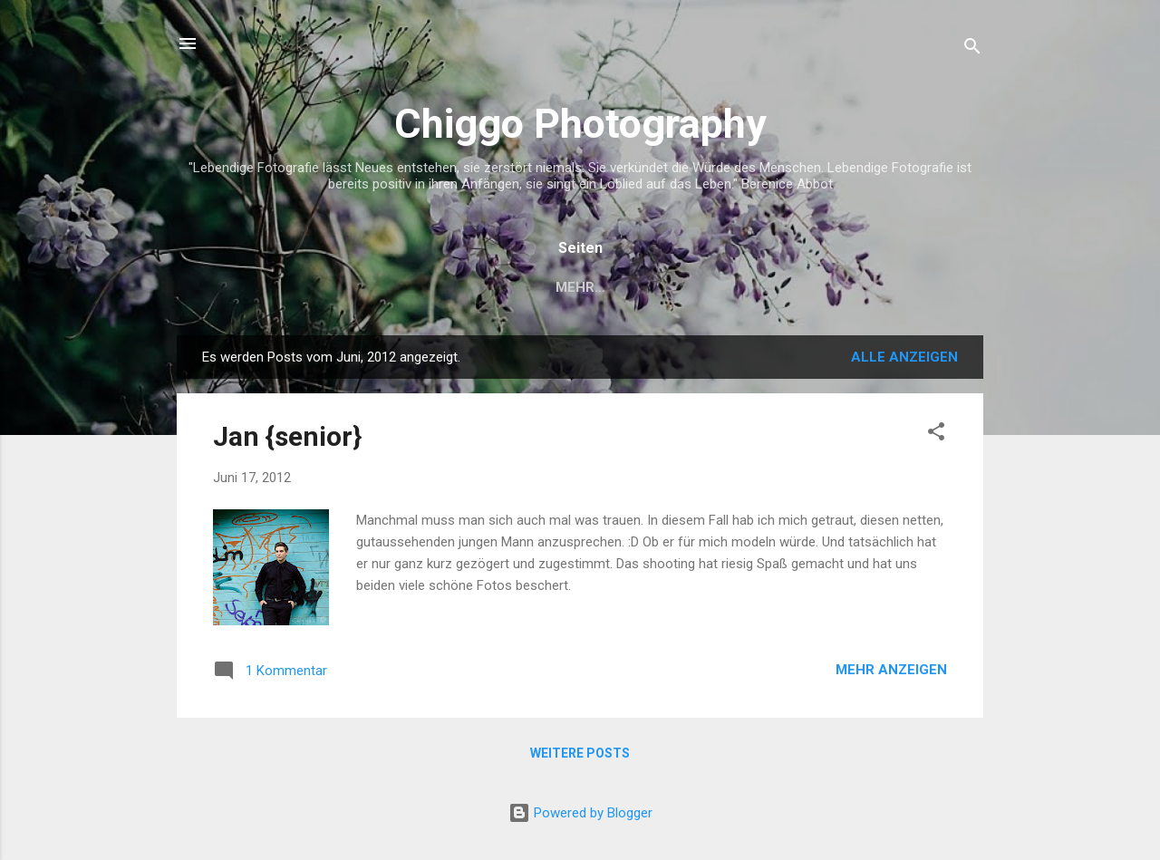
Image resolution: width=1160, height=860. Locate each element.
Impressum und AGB (531, 287)
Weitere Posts (580, 753)
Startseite (384, 287)
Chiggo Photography (580, 124)
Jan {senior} (287, 436)
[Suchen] (972, 49)
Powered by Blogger (580, 813)
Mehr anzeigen (891, 670)
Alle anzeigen (904, 357)
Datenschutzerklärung (727, 287)
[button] (936, 434)
